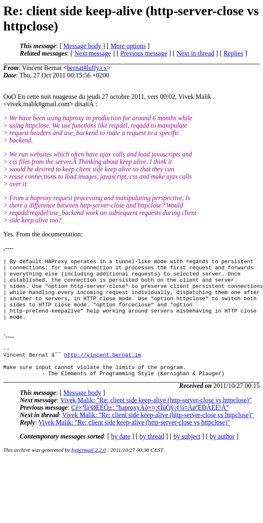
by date (120, 454)
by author (222, 454)
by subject (186, 454)
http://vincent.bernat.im (102, 369)
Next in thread (196, 53)
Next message (92, 53)
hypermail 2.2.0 (89, 468)
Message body (82, 45)
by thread (152, 454)
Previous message (143, 53)
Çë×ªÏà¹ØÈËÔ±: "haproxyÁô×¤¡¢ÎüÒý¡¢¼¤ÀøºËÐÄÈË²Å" (149, 426)
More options (128, 45)
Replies (233, 53)
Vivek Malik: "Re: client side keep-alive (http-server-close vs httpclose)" (155, 418)
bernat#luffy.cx (87, 67)
